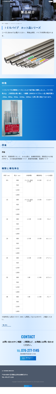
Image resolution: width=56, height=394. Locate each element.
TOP (3, 24)
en (48, 2)
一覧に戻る (7, 326)
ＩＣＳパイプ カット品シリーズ (26, 24)
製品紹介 (10, 24)
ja (44, 2)
